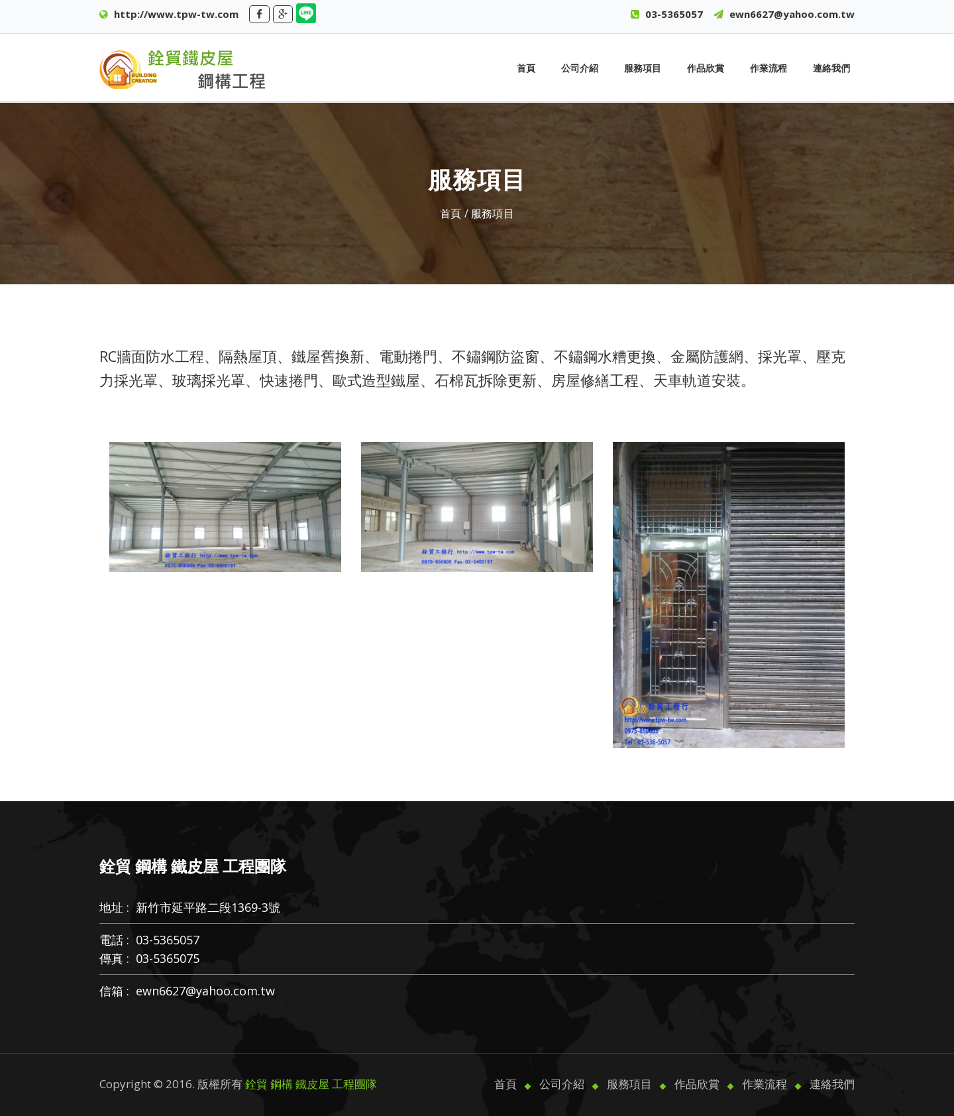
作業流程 (768, 68)
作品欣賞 (705, 68)
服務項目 (642, 68)
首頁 (526, 68)
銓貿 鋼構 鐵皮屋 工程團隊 (311, 1083)
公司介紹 (579, 68)
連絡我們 (831, 68)
